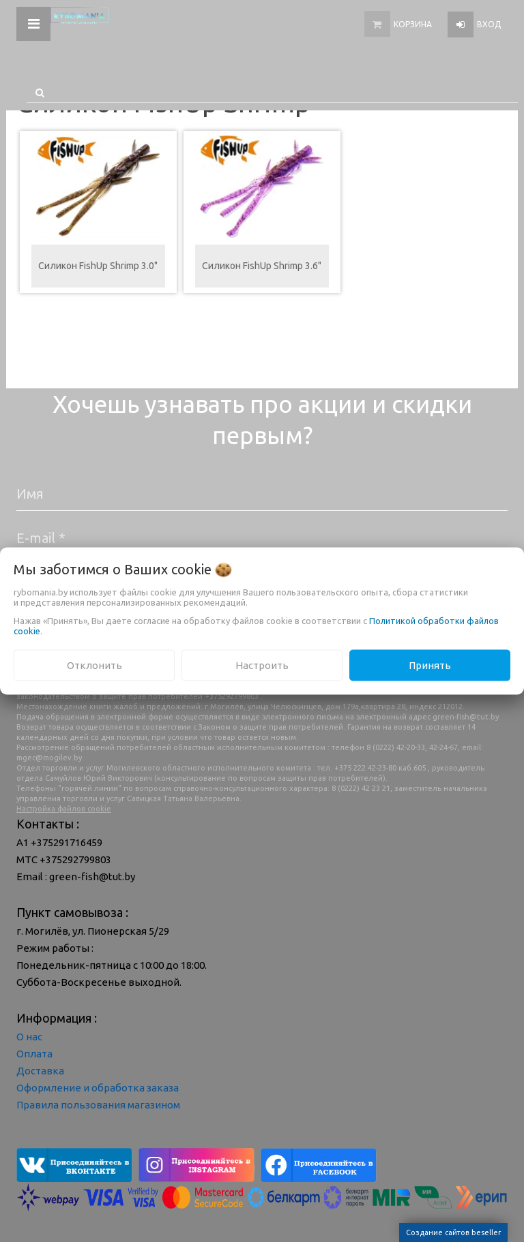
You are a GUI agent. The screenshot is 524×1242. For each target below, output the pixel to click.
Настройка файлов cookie (63, 809)
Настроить (262, 664)
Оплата (34, 1053)
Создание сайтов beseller (453, 1232)
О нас (29, 1036)
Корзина (413, 24)
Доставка (40, 1070)
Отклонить (94, 664)
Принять (430, 664)
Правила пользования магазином (98, 1105)
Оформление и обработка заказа (97, 1087)
